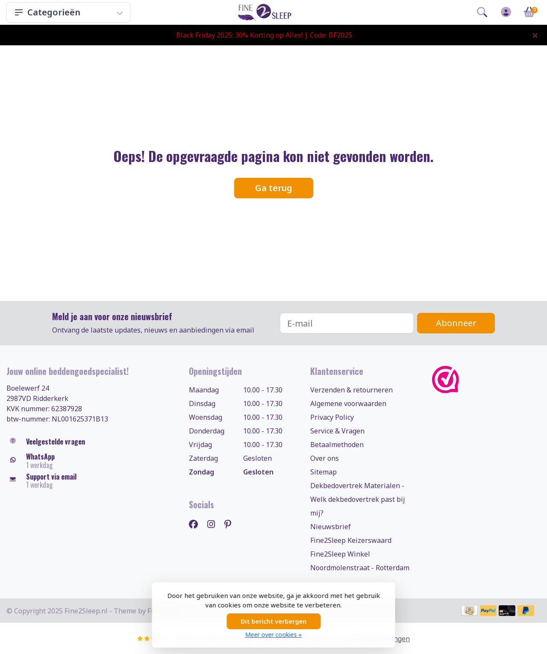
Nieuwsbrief (330, 526)
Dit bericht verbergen (273, 621)
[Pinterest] (231, 524)
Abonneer (456, 323)
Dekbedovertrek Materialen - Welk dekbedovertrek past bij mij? (357, 499)
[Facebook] (197, 524)
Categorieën (68, 12)
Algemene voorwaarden (348, 403)
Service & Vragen (337, 431)
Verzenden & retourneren (351, 390)
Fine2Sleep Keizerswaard (350, 540)
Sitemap (323, 472)
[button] (482, 14)
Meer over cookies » (273, 634)
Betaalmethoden (337, 444)
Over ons (324, 458)
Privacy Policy (332, 417)
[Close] (535, 34)
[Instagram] (214, 524)
